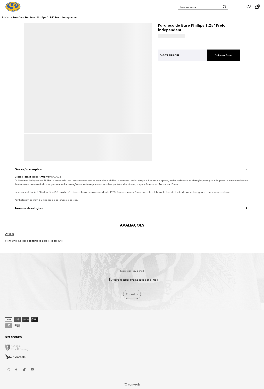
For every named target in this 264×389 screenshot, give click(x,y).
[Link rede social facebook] (16, 369)
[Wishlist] (248, 6)
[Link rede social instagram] (8, 369)
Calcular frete (223, 55)
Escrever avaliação (9, 233)
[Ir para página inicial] (5, 17)
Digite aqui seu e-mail (132, 270)
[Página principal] (13, 7)
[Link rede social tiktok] (24, 369)
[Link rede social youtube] (32, 369)
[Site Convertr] (132, 384)
